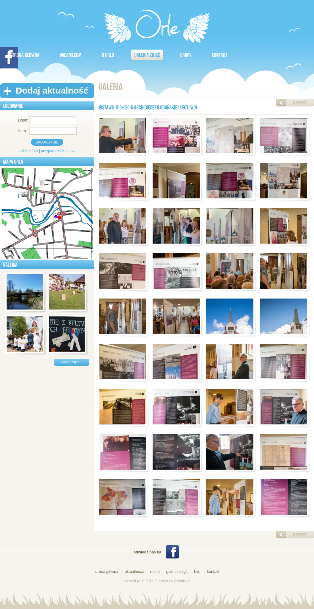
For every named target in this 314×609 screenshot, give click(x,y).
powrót (299, 102)
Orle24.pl (132, 581)
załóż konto (28, 150)
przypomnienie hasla (58, 150)
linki (197, 571)
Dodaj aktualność (52, 90)
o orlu (155, 571)
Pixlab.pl (182, 581)
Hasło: (23, 131)
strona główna (106, 571)
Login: (23, 120)
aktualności (134, 571)
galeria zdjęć (176, 571)
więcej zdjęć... (71, 362)
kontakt (213, 571)
